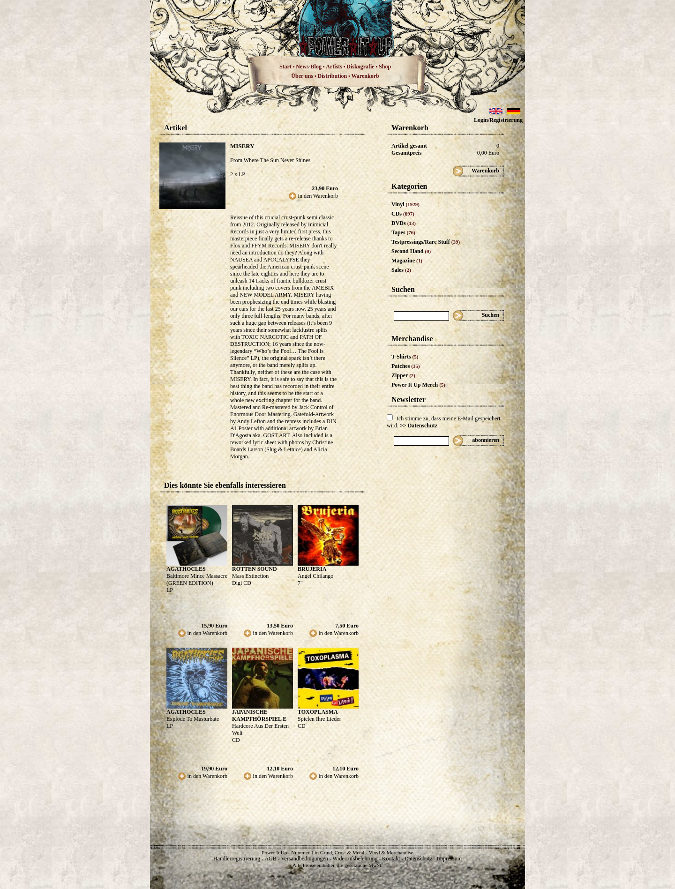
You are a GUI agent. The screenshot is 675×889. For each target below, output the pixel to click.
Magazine (406, 260)
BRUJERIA (312, 569)
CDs (402, 213)
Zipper (403, 375)
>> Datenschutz (418, 425)
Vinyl (405, 204)
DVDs (403, 223)
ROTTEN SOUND (254, 569)
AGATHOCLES (186, 569)
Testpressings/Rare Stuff (425, 242)
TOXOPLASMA (318, 712)
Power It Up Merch (418, 384)
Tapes (403, 232)
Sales (401, 270)
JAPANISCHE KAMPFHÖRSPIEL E (259, 715)
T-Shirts (404, 356)
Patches (405, 366)
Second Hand (411, 251)
